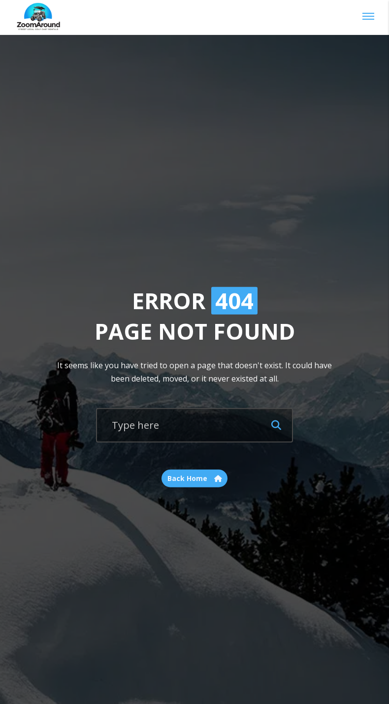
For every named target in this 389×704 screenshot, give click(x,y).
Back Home (194, 478)
